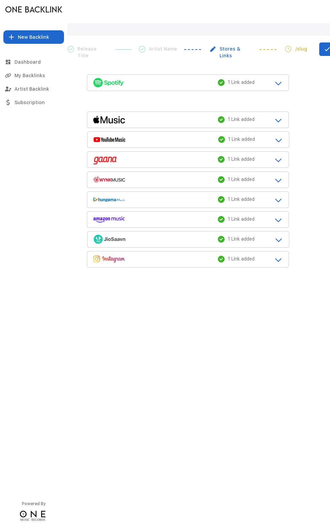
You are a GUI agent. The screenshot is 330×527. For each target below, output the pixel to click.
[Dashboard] (33, 62)
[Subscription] (33, 102)
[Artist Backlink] (33, 89)
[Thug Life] (83, 10)
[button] (33, 37)
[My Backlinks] (33, 75)
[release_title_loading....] (188, 82)
